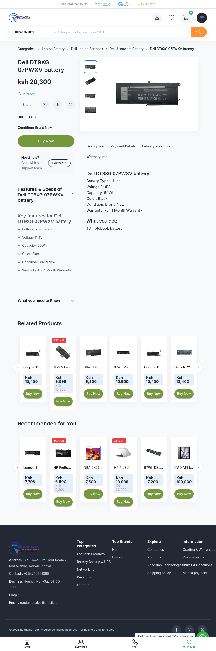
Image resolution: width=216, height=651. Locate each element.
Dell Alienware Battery (126, 49)
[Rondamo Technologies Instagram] (189, 629)
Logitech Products (91, 554)
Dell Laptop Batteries (87, 49)
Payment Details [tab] (123, 146)
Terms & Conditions (198, 565)
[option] (33, 369)
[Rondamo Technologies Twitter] (202, 629)
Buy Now (46, 141)
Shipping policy (159, 573)
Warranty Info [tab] (96, 157)
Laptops (83, 585)
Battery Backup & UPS (94, 562)
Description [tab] (95, 146)
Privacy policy (193, 557)
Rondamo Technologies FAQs (169, 565)
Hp (114, 549)
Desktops (84, 577)
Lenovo (117, 557)
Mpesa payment (195, 573)
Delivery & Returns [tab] (156, 146)
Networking (86, 569)
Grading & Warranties (199, 549)
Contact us (59, 163)
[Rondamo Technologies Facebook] (176, 629)
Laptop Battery (53, 49)
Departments (26, 32)
